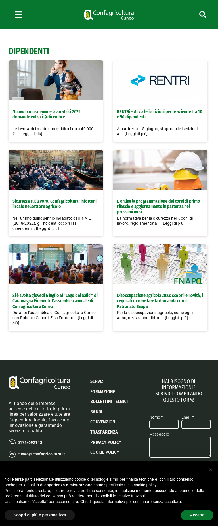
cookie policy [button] (145, 485)
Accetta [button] (197, 515)
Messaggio (159, 434)
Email (187, 417)
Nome (156, 417)
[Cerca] (191, 14)
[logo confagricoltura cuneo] (108, 11)
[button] (210, 469)
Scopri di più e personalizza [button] (40, 515)
